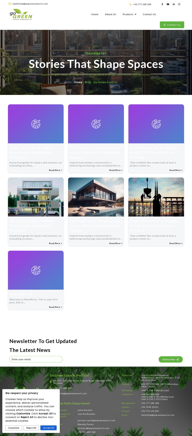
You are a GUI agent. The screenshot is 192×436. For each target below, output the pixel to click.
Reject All (31, 427)
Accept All (48, 427)
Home (78, 79)
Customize (13, 427)
